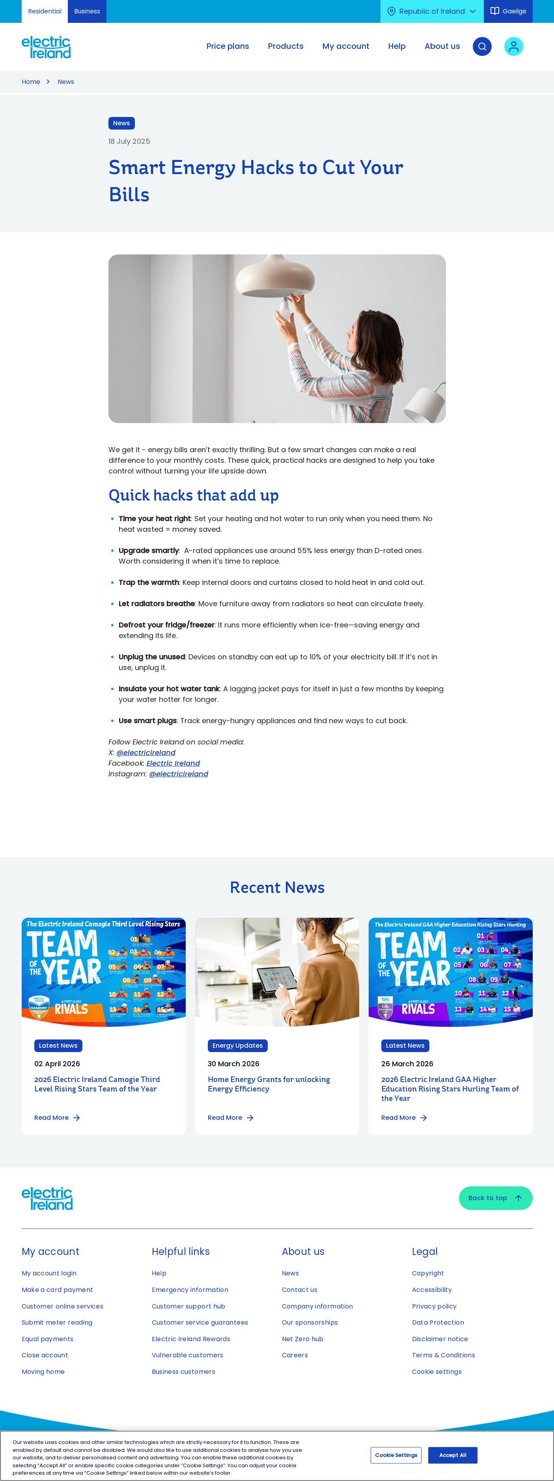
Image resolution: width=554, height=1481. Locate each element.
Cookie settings (437, 1371)
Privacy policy (434, 1306)
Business (87, 11)
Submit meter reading (57, 1322)
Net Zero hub (303, 1339)
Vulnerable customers (188, 1355)
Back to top (495, 1198)
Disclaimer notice (440, 1339)
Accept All (452, 1457)
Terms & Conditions (443, 1355)
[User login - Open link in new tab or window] (513, 52)
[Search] (482, 52)
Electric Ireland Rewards (191, 1339)
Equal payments (48, 1339)
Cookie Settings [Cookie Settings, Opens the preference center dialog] (396, 1457)
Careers (295, 1355)
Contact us (300, 1289)
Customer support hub (189, 1306)
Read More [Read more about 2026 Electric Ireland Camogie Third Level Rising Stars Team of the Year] (57, 1118)
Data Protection (438, 1322)
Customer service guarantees (200, 1322)
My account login (49, 1273)
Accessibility (432, 1289)
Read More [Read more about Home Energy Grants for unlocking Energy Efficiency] (231, 1118)
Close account (45, 1355)
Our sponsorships (310, 1322)
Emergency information (190, 1289)
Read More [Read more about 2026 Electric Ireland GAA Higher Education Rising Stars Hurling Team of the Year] (404, 1118)
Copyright (428, 1273)
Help (159, 1273)
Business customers (183, 1371)
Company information (317, 1306)
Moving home (43, 1371)
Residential (45, 11)
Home (31, 81)
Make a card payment (57, 1289)
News (66, 81)
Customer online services (63, 1306)
